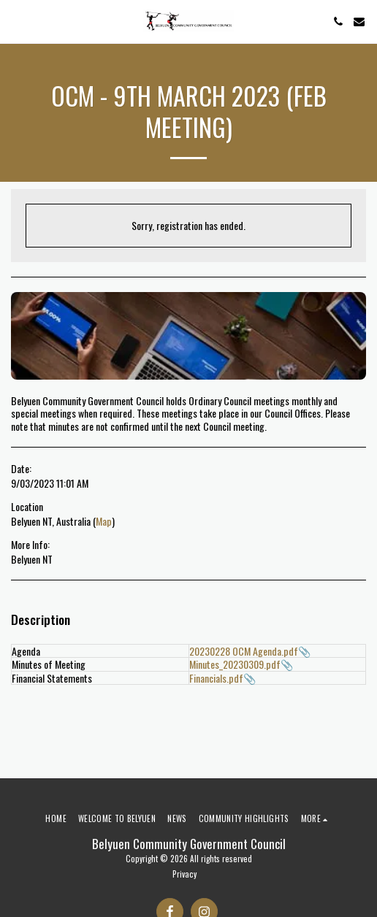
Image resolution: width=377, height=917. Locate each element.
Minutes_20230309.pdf (235, 664)
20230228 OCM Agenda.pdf (243, 651)
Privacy (184, 874)
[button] (16, 21)
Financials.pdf (216, 678)
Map (104, 521)
